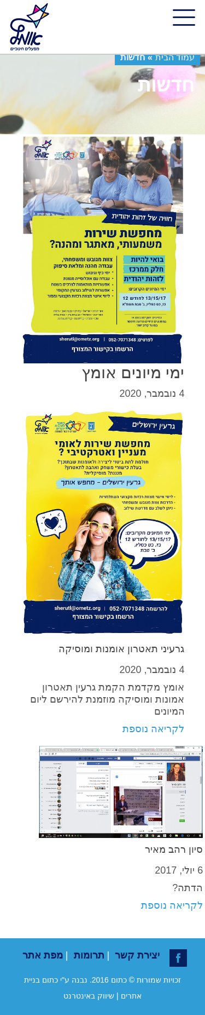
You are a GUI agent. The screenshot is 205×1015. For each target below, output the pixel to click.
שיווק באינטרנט (88, 995)
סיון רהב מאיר (174, 849)
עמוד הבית (175, 57)
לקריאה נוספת (153, 728)
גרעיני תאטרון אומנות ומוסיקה (121, 648)
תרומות (89, 955)
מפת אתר (42, 955)
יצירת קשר (137, 955)
